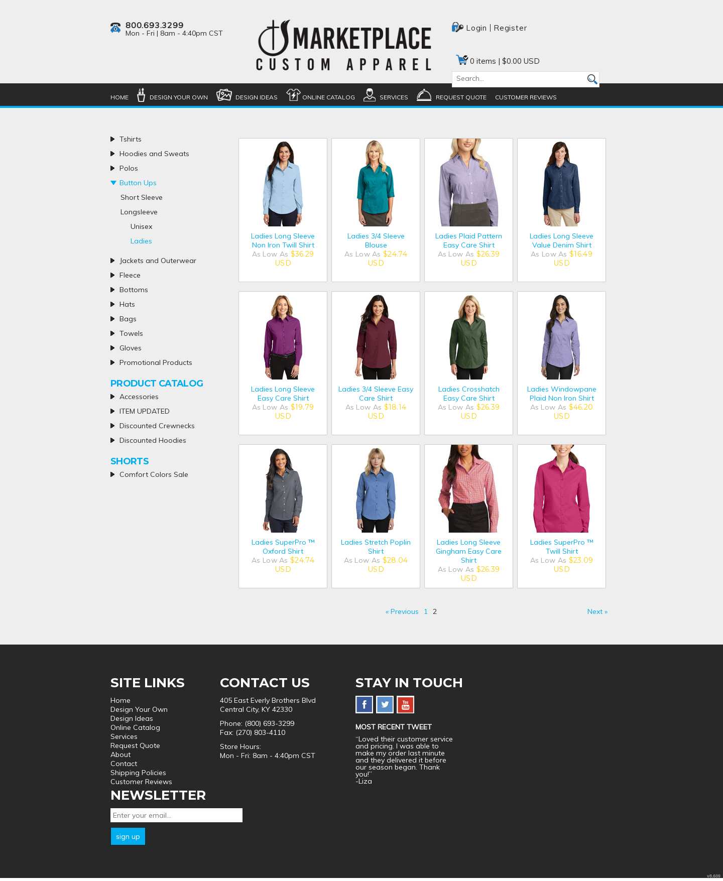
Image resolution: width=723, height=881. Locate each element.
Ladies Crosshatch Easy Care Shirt (469, 394)
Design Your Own (179, 97)
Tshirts (130, 139)
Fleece (130, 275)
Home (119, 97)
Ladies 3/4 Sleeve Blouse (376, 240)
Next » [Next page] (597, 611)
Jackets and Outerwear (157, 260)
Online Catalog (328, 97)
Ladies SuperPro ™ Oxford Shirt (283, 547)
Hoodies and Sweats (154, 153)
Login (476, 28)
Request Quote (461, 97)
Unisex (141, 226)
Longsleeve (139, 211)
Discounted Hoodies (152, 440)
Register (510, 28)
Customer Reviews (526, 97)
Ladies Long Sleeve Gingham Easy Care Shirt (469, 551)
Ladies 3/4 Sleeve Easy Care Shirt (375, 394)
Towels (131, 333)
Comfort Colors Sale (153, 474)
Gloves (130, 347)
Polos (128, 168)
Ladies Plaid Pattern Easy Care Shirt (468, 240)
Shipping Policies (138, 772)
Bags (128, 318)
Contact (123, 763)
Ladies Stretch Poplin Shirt (376, 547)
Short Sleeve (141, 197)
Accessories (139, 396)
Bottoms (133, 289)
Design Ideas (256, 97)
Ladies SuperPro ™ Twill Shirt (561, 547)
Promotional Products (155, 362)
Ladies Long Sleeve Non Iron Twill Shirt (283, 240)
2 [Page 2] (435, 611)
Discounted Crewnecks (157, 425)
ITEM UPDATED (144, 411)
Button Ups (138, 182)
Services (394, 97)
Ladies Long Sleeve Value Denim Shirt (561, 240)
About (120, 754)
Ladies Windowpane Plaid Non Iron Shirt (561, 394)
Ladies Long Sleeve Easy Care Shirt (283, 394)
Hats (127, 304)
